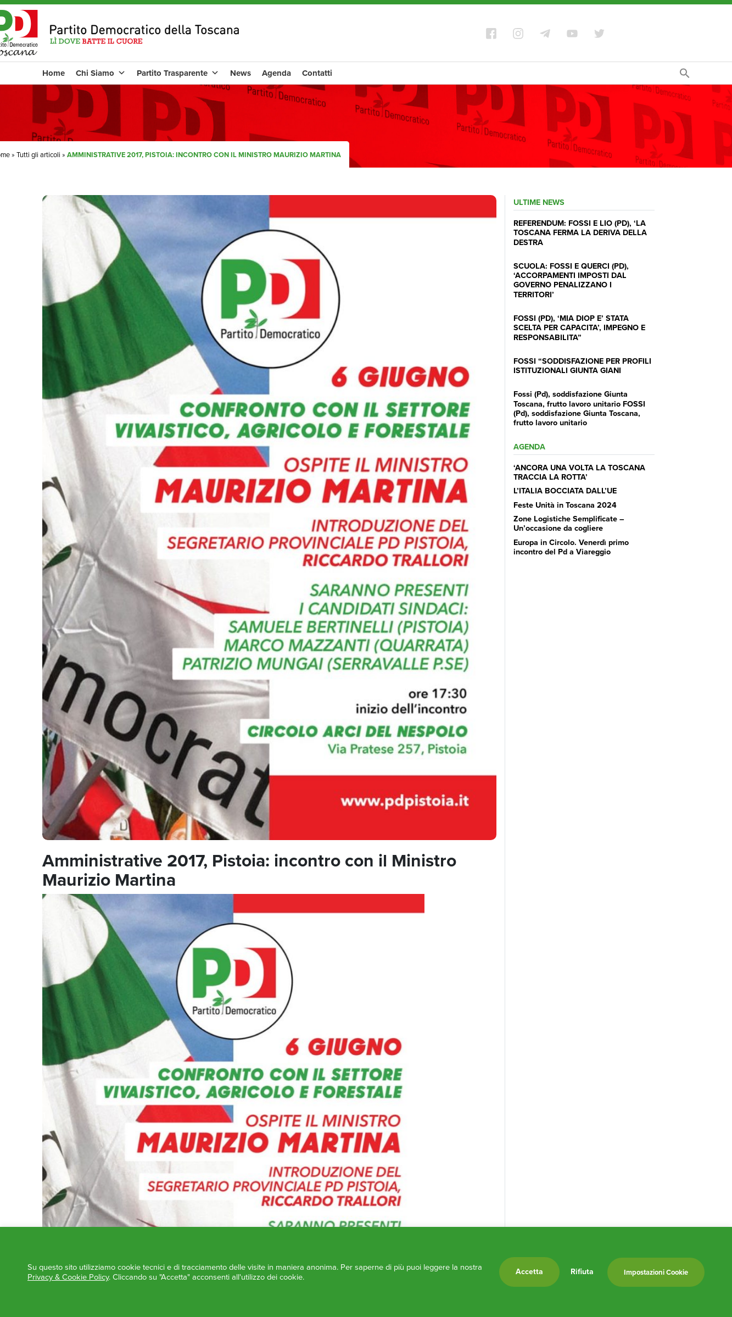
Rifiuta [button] (582, 1272)
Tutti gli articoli (38, 154)
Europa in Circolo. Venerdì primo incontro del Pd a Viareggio (571, 547)
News (240, 73)
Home (53, 73)
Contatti (317, 73)
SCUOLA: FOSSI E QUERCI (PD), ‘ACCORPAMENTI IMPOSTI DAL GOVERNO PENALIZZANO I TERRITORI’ (571, 280)
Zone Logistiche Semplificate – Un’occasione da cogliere (568, 523)
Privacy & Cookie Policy (68, 1277)
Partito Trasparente (178, 73)
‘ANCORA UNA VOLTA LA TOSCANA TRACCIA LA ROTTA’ (579, 472)
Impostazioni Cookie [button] (656, 1272)
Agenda (276, 73)
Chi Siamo (101, 73)
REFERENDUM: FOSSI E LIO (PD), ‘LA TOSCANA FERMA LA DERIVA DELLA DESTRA (580, 232)
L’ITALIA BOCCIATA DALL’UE (565, 491)
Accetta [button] (529, 1271)
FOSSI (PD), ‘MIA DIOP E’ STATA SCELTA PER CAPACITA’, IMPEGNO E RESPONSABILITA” (579, 327)
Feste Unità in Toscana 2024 (565, 505)
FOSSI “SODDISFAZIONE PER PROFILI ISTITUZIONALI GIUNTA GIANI (582, 365)
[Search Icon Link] (684, 76)
